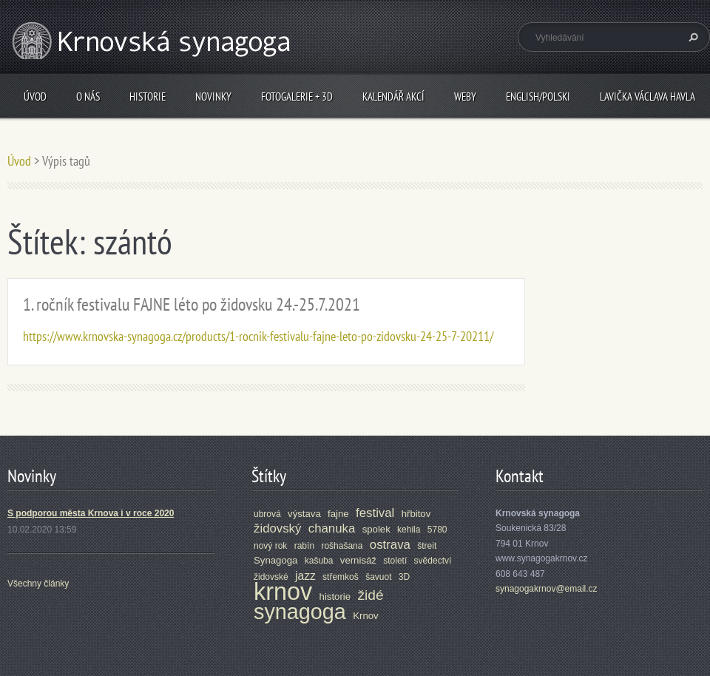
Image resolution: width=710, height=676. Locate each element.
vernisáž (358, 560)
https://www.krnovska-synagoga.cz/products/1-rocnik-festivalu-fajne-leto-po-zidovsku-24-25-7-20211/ (258, 336)
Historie (147, 96)
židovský (277, 528)
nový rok (270, 546)
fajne (338, 513)
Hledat (691, 37)
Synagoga (275, 560)
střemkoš (340, 577)
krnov (283, 591)
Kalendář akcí (393, 96)
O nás (88, 96)
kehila (408, 529)
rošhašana (341, 546)
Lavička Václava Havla (647, 96)
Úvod (35, 96)
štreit (426, 546)
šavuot (378, 577)
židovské (271, 577)
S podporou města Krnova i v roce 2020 (90, 513)
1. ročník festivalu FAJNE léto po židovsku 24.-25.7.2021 (191, 304)
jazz (305, 575)
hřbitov (416, 513)
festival (375, 513)
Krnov (365, 615)
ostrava (390, 545)
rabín (304, 546)
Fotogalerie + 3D (297, 96)
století (395, 560)
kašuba (319, 560)
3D (404, 577)
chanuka (332, 528)
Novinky (213, 96)
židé (370, 595)
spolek (376, 529)
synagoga (300, 611)
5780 (437, 529)
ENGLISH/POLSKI (538, 96)
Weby (465, 96)
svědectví (433, 560)
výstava (304, 513)
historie (335, 596)
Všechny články (38, 583)
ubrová (267, 514)
